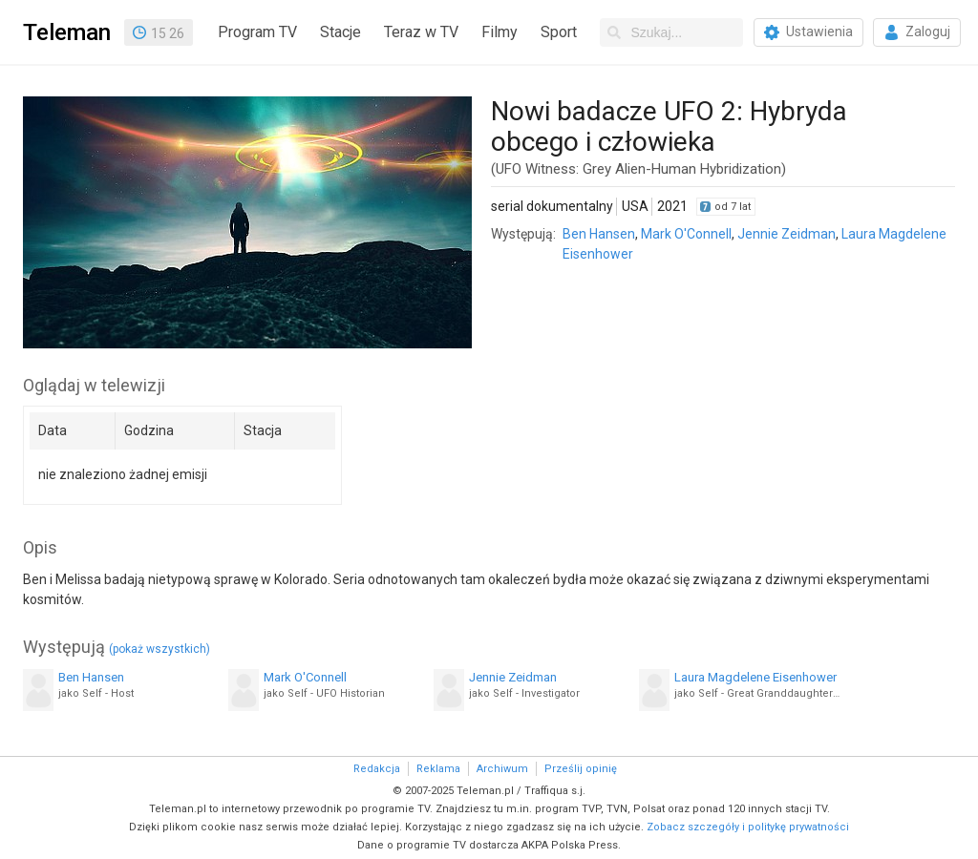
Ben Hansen (599, 233)
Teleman (67, 32)
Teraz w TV (421, 32)
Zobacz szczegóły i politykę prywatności (748, 827)
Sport (559, 32)
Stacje (340, 32)
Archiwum (502, 769)
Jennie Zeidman (786, 233)
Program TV (257, 32)
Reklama (438, 769)
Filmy (499, 32)
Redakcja (376, 769)
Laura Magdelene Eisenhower (755, 677)
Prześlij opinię (580, 769)
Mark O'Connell (686, 233)
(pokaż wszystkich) (159, 649)
